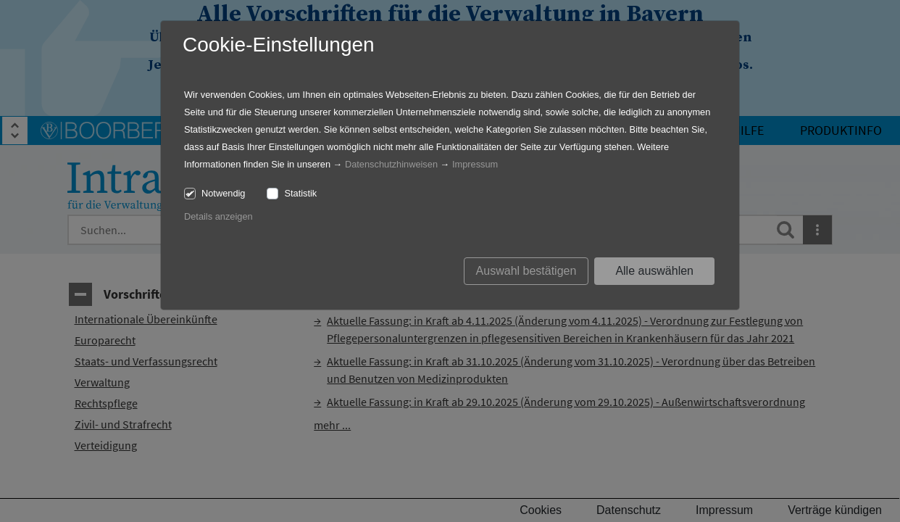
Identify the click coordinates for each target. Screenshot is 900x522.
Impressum (475, 164)
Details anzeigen (218, 216)
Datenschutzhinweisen (391, 164)
